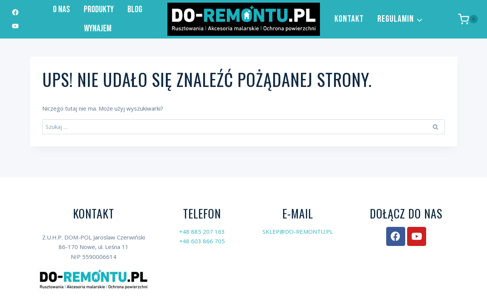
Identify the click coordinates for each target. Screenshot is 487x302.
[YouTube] (15, 26)
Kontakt (349, 18)
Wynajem (97, 28)
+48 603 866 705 (202, 241)
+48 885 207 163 (202, 231)
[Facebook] (15, 12)
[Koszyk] (468, 19)
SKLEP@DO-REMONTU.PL (298, 231)
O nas (61, 9)
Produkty (99, 9)
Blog (134, 9)
